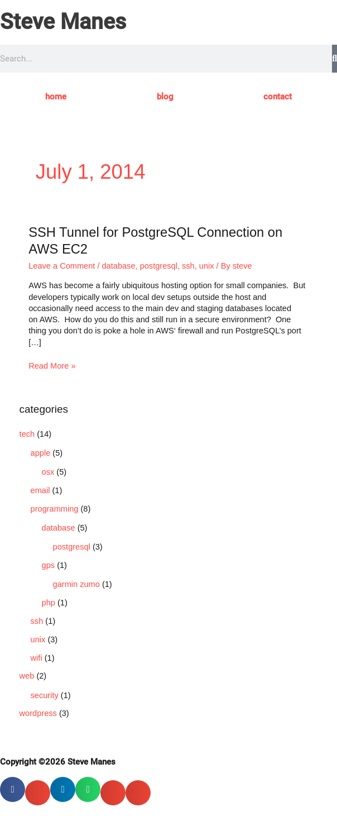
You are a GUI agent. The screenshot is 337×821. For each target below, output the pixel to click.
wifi (36, 657)
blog (165, 97)
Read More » (51, 365)
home (55, 97)
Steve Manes (63, 22)
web (27, 675)
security (45, 695)
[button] (12, 789)
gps (48, 565)
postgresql (158, 265)
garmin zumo (76, 584)
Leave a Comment (61, 265)
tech (27, 433)
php (48, 602)
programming (55, 508)
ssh (188, 265)
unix (206, 265)
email (40, 490)
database (119, 265)
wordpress (38, 713)
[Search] (334, 59)
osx (48, 471)
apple (41, 452)
